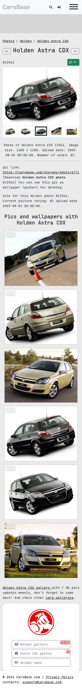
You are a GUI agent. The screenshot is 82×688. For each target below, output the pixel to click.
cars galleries (59, 598)
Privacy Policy (59, 677)
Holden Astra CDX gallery (27, 587)
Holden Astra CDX (53, 41)
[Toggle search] (50, 7)
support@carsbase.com (42, 682)
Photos (8, 41)
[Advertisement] (41, 22)
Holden (26, 41)
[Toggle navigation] (72, 7)
